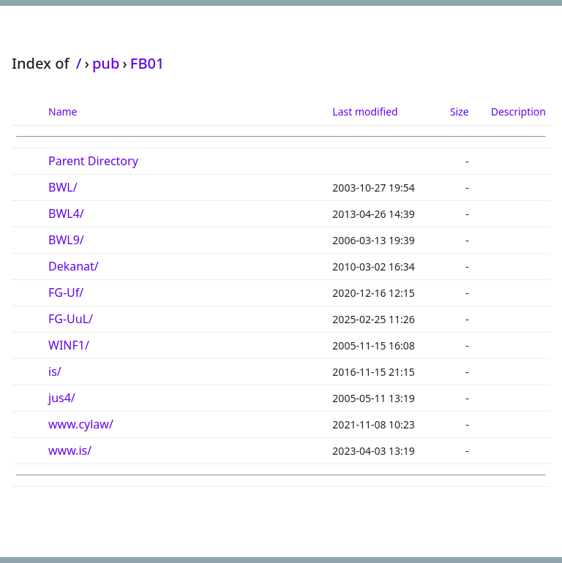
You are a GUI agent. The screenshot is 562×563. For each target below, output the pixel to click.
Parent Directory (93, 161)
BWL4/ (66, 213)
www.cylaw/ (80, 424)
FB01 (147, 63)
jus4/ (61, 398)
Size (459, 111)
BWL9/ (66, 240)
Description (518, 111)
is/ (54, 371)
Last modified (364, 111)
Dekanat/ (73, 266)
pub (105, 63)
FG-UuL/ (70, 319)
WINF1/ (68, 345)
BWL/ (63, 187)
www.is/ (69, 450)
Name (62, 111)
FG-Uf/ (65, 292)
